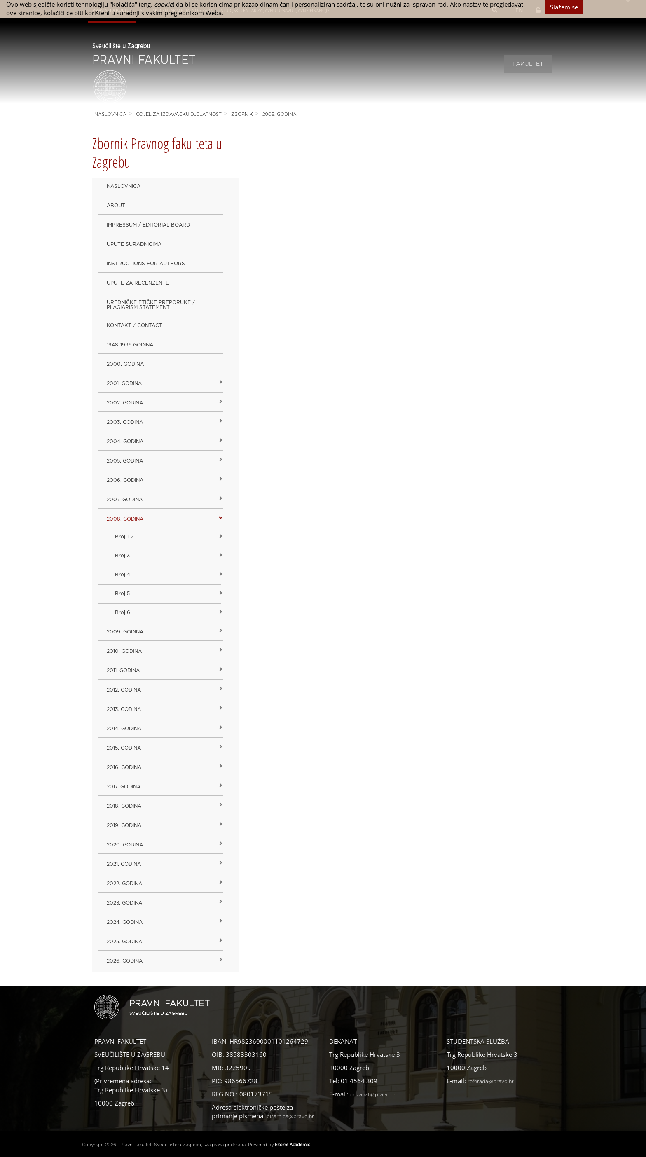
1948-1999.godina (130, 344)
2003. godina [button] (125, 422)
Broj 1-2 (124, 536)
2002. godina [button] (125, 402)
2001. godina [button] (124, 383)
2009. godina (125, 631)
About (116, 205)
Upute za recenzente (138, 282)
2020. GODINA (125, 844)
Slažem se (564, 7)
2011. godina (123, 670)
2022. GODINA (124, 883)
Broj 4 (122, 574)
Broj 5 (122, 593)
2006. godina (125, 480)
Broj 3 (122, 555)
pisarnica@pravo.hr (290, 1116)
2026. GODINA (125, 960)
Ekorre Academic (292, 1144)
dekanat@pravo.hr (373, 1094)
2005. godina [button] (125, 460)
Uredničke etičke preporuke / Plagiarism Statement (151, 305)
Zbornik (242, 114)
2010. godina (124, 651)
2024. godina (125, 922)
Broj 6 (122, 612)
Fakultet (528, 64)
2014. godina (124, 728)
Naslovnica (110, 114)
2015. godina (124, 748)
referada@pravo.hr (491, 1081)
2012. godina (124, 689)
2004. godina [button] (125, 441)
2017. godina (123, 786)
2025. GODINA (124, 941)
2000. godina (125, 364)
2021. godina (124, 864)
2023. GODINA (124, 902)
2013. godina (124, 709)
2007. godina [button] (125, 499)
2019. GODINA (124, 825)
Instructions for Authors (146, 263)
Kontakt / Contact (134, 325)
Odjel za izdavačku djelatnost (179, 114)
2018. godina (124, 806)
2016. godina (124, 767)
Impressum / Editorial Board (148, 224)
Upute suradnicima (134, 244)
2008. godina (279, 114)
